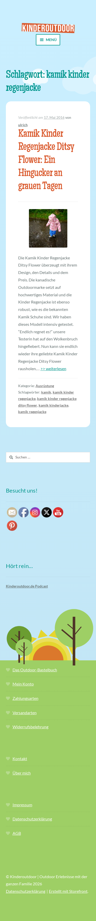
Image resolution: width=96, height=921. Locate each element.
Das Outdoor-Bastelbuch (35, 669)
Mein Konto (23, 683)
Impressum (22, 804)
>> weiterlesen (53, 368)
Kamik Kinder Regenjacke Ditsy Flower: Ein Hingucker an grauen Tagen (46, 160)
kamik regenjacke (32, 411)
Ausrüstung (45, 386)
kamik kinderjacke (53, 405)
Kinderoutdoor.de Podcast (27, 586)
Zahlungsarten (25, 698)
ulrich (23, 125)
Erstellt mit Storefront (68, 891)
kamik (46, 392)
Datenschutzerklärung (32, 818)
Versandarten (25, 712)
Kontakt (20, 758)
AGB (17, 833)
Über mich (22, 772)
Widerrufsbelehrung (30, 726)
